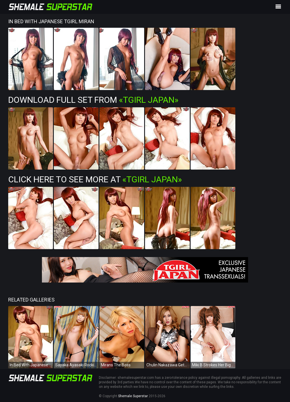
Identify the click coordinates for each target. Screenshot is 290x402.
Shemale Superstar (133, 396)
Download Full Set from (93, 100)
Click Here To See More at (95, 179)
